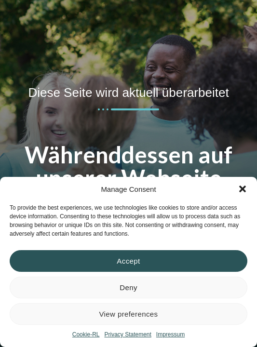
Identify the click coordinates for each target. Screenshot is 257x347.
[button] (242, 189)
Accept (128, 261)
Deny (128, 287)
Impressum (170, 334)
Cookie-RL (86, 334)
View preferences (128, 314)
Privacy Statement (127, 334)
